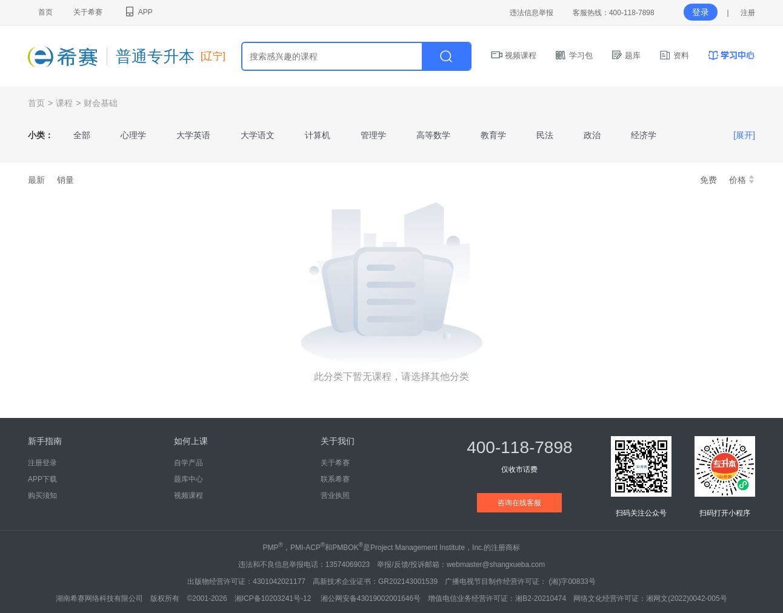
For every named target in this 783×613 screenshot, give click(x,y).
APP (138, 12)
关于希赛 (87, 12)
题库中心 (188, 479)
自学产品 (188, 463)
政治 (592, 135)
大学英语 (193, 135)
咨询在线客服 (519, 503)
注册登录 (42, 463)
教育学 (493, 135)
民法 (544, 135)
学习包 (574, 55)
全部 (81, 135)
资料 (674, 55)
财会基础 (101, 103)
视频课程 (514, 55)
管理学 (373, 135)
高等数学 (433, 135)
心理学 (133, 135)
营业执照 (335, 495)
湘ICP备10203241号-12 (274, 598)
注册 (748, 12)
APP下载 (42, 479)
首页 (45, 12)
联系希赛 (335, 479)
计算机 (317, 135)
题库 (626, 55)
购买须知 (42, 495)
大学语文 (258, 135)
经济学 (643, 135)
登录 (700, 12)
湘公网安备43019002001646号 (371, 598)
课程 (64, 103)
